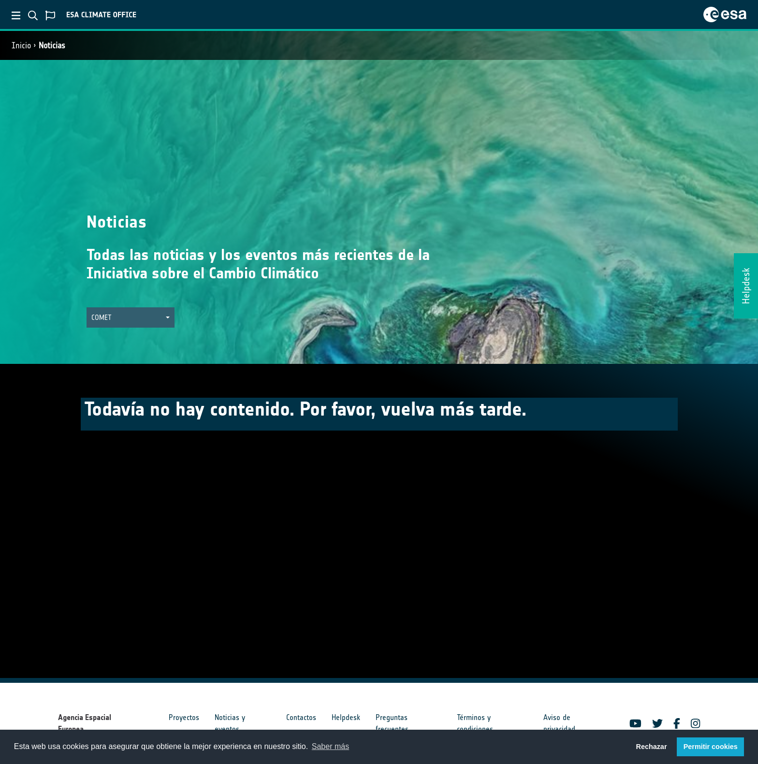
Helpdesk (346, 717)
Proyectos (184, 717)
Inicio (21, 45)
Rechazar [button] (651, 746)
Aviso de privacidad (559, 723)
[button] (131, 317)
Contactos (301, 717)
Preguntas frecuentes (392, 723)
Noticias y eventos (230, 723)
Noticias (52, 45)
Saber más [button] (330, 746)
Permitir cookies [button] (711, 746)
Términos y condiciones (475, 723)
